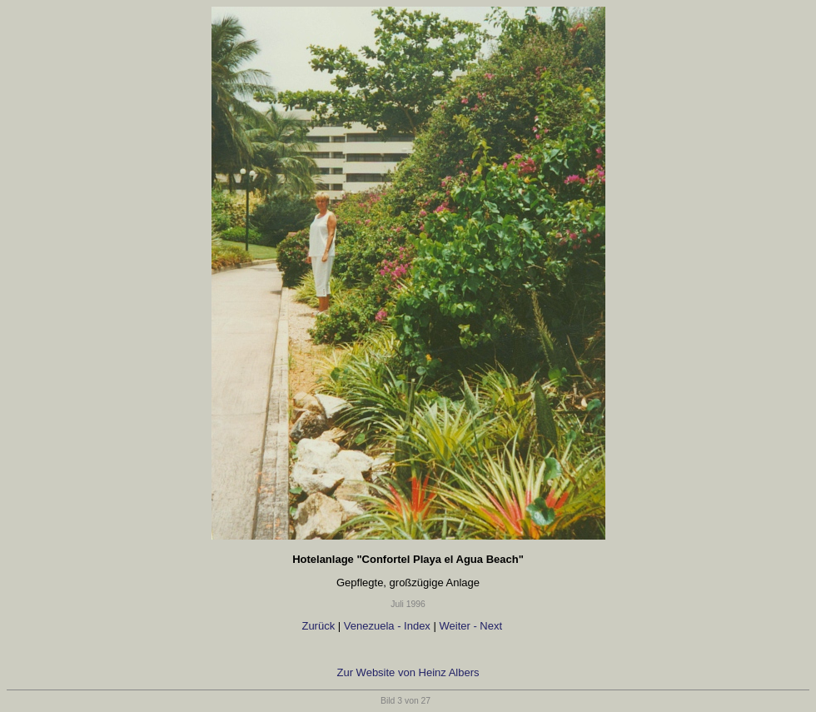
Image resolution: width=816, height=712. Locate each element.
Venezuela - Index (387, 626)
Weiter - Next (472, 626)
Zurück (317, 626)
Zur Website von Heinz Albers (408, 672)
